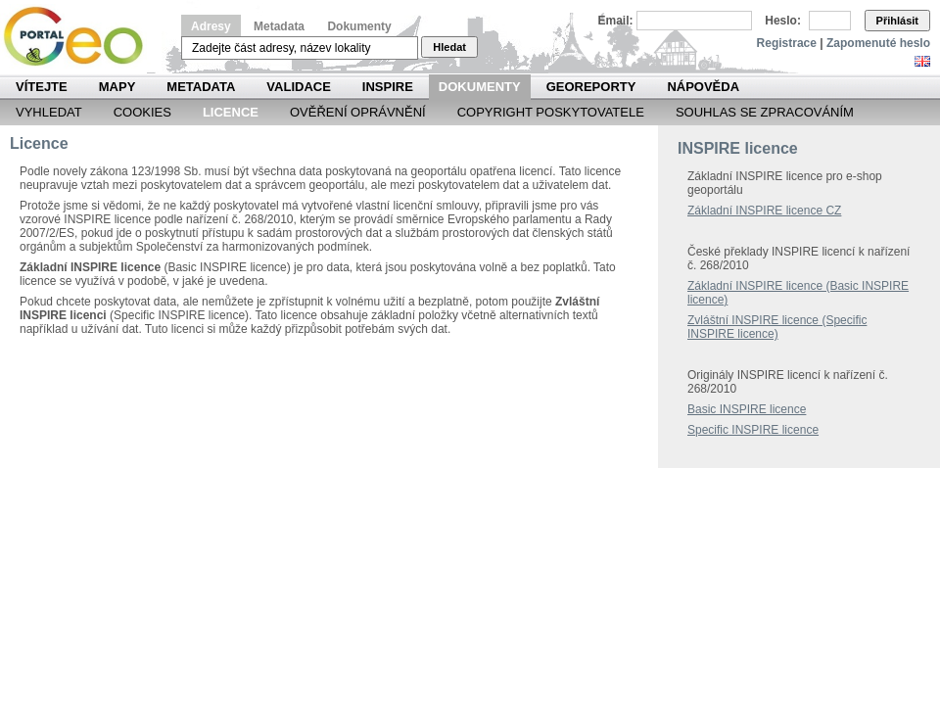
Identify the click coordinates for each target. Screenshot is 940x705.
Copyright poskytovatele (550, 112)
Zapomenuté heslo (878, 43)
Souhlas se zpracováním (765, 112)
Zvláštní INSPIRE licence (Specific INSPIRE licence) (777, 327)
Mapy (117, 86)
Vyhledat (49, 112)
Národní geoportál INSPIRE (81, 36)
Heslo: (783, 20)
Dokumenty (359, 26)
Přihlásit (897, 20)
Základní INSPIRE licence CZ (764, 210)
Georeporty (591, 86)
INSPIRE (387, 86)
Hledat (449, 47)
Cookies (142, 112)
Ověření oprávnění (358, 112)
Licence (230, 112)
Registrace (787, 43)
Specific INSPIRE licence (753, 430)
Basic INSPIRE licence (746, 409)
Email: (616, 20)
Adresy (211, 26)
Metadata (279, 26)
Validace (298, 86)
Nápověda (703, 86)
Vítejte (42, 86)
